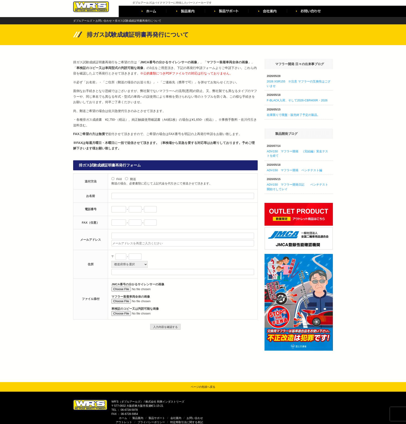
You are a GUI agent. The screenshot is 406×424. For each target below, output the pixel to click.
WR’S (305, 412)
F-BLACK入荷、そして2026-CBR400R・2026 (297, 100)
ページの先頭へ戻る (203, 386)
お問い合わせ (324, 401)
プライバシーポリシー (281, 405)
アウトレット (254, 405)
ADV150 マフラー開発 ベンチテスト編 (294, 170)
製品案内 (267, 401)
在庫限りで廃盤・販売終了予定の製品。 (293, 115)
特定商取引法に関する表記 (316, 405)
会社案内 (305, 401)
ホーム (253, 401)
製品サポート (286, 401)
